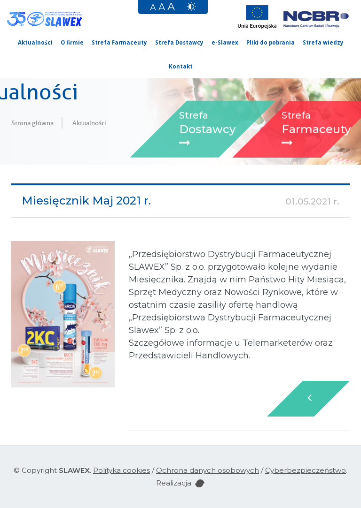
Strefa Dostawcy (179, 42)
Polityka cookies (121, 470)
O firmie (72, 42)
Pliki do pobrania (270, 42)
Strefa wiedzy (323, 42)
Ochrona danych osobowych (207, 470)
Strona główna (32, 123)
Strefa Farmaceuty (119, 42)
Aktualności (35, 42)
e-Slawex (225, 42)
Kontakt (181, 66)
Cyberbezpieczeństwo (305, 470)
